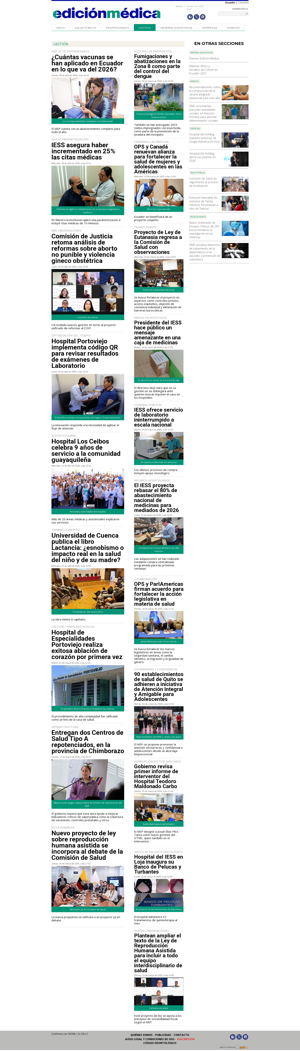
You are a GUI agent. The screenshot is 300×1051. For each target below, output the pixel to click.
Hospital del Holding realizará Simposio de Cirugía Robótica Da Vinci (204, 137)
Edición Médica (107, 13)
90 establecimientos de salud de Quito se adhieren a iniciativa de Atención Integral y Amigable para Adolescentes (158, 687)
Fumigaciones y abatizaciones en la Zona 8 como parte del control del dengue (157, 66)
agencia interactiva (234, 1047)
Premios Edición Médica (204, 58)
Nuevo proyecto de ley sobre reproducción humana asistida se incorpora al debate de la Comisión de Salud (87, 845)
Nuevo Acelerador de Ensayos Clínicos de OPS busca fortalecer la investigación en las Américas (204, 230)
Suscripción (186, 1039)
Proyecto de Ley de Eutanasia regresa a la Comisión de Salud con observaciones (158, 242)
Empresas (210, 27)
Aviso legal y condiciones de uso (149, 1039)
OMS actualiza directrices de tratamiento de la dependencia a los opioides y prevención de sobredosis (204, 252)
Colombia (243, 2)
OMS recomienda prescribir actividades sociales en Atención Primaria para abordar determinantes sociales (203, 113)
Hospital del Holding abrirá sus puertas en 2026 (202, 157)
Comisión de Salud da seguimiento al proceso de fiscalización (203, 182)
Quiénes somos (141, 1035)
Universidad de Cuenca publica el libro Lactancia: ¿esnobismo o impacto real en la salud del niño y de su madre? (87, 547)
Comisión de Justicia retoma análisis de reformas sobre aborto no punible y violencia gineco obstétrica (84, 248)
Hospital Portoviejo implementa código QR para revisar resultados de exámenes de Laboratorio (84, 353)
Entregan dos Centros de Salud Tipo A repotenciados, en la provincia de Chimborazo (87, 741)
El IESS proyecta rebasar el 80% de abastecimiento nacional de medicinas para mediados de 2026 (156, 498)
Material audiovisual (177, 27)
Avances (233, 27)
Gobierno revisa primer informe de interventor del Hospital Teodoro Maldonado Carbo (156, 776)
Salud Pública (85, 27)
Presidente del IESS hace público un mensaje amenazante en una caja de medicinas (158, 332)
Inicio (60, 27)
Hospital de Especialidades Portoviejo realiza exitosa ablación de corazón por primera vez (86, 644)
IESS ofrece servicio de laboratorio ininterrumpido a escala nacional (158, 417)
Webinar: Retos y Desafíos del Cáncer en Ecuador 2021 (203, 69)
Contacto (181, 1035)
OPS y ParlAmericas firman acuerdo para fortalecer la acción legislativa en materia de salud (158, 594)
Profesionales (117, 27)
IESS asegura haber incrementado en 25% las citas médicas (83, 151)
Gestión (145, 27)
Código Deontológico (159, 1043)
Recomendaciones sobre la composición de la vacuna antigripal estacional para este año (204, 92)
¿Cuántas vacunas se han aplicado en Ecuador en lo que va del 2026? (87, 63)
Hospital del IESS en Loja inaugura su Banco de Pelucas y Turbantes (158, 864)
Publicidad (163, 1035)
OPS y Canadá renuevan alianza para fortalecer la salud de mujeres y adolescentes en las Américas (158, 159)
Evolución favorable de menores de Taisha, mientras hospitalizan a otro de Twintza (203, 203)
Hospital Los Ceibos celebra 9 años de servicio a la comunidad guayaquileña (86, 450)
